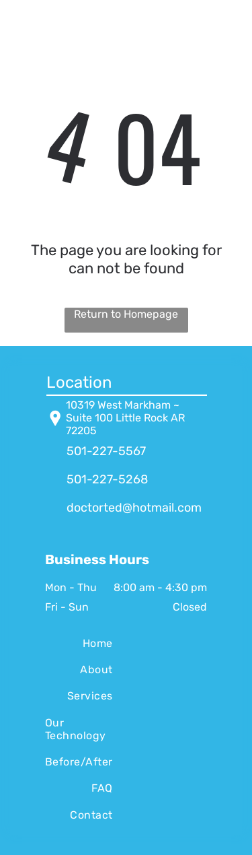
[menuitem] (79, 642)
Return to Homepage (126, 314)
